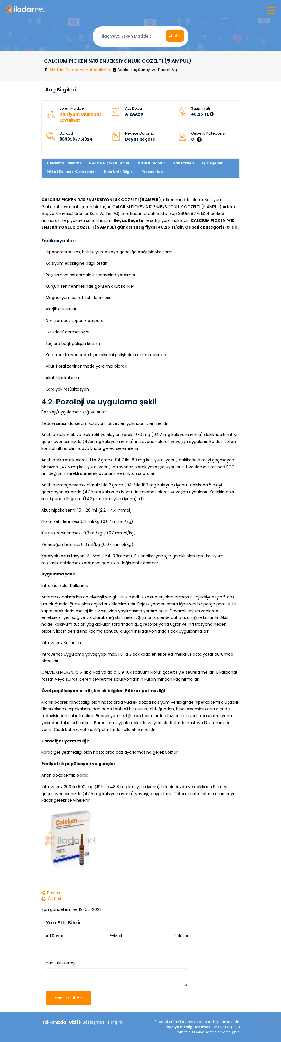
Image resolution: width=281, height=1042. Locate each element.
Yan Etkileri (183, 163)
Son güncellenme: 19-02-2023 (71, 910)
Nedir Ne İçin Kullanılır (109, 163)
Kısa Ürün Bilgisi (118, 172)
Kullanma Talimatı (63, 163)
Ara (175, 36)
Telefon (182, 936)
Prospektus (152, 172)
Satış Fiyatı (200, 109)
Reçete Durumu (139, 134)
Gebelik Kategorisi (208, 134)
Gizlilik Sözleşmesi (87, 1022)
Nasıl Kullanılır (151, 163)
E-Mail (116, 936)
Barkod (66, 134)
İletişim (115, 1022)
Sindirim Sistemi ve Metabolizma (80, 69)
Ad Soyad (55, 936)
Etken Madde (72, 109)
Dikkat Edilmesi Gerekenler (71, 172)
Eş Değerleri (212, 163)
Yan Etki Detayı (60, 963)
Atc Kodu (133, 109)
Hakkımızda (53, 1022)
